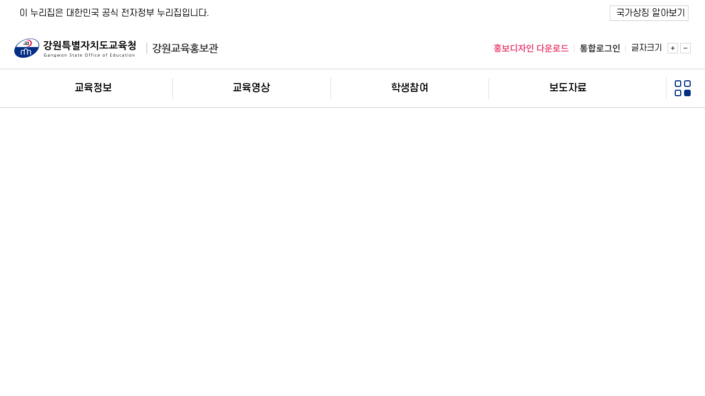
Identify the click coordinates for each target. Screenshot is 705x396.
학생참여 (410, 88)
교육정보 (93, 88)
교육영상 (251, 88)
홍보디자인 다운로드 (531, 48)
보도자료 (568, 88)
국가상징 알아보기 (650, 13)
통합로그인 (600, 48)
